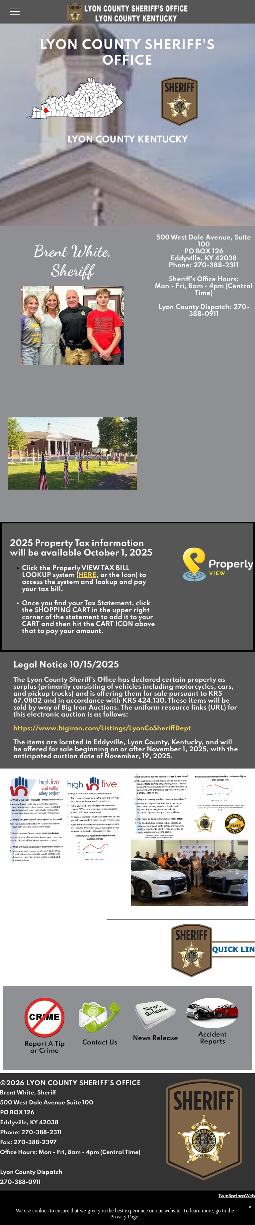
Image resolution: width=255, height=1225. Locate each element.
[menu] (14, 11)
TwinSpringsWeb (236, 1196)
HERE (87, 575)
